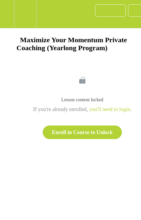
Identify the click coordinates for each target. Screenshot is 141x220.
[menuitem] (25, 14)
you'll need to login (109, 109)
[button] (7, 14)
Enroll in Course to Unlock (82, 132)
